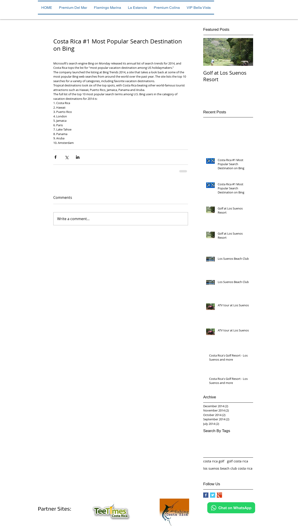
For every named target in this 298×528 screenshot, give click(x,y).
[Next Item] (246, 51)
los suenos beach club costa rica (227, 468)
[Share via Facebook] (55, 157)
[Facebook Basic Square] (205, 495)
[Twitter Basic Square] (212, 495)
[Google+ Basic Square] (219, 495)
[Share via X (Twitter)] (66, 157)
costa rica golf (213, 461)
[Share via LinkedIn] (78, 157)
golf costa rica (237, 461)
